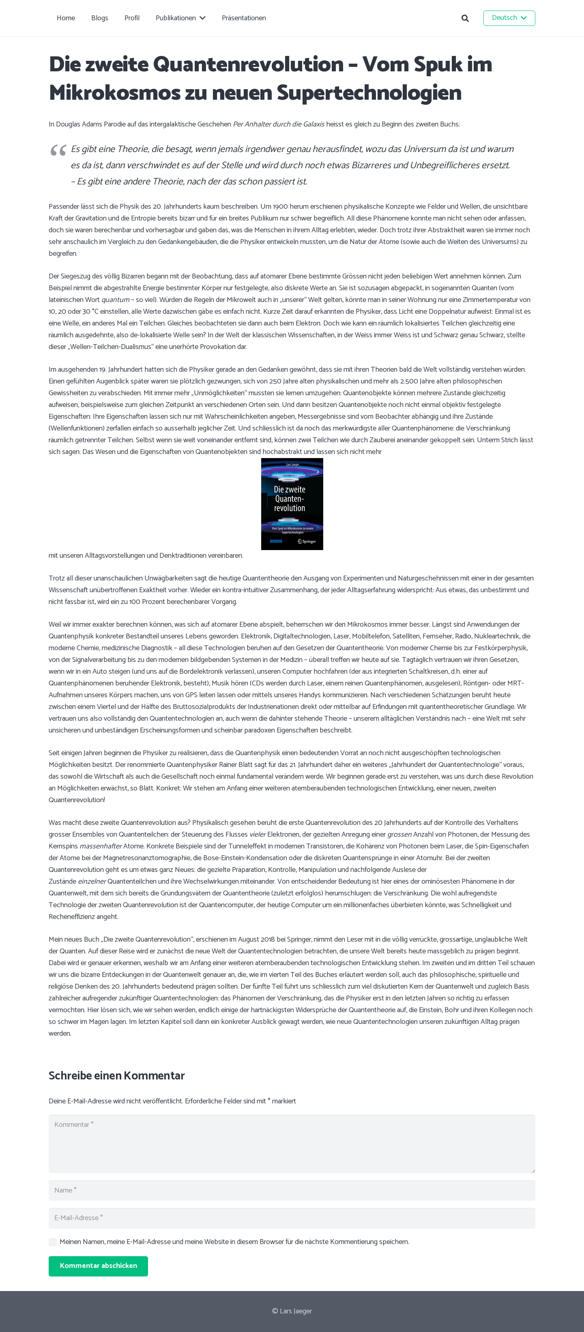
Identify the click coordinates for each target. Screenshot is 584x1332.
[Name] (292, 1190)
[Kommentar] (292, 1144)
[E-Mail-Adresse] (292, 1218)
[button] (465, 18)
